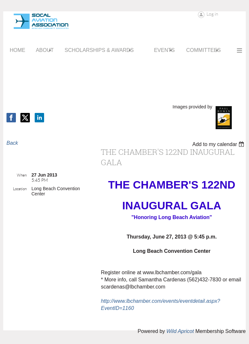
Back (12, 143)
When (22, 175)
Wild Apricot (180, 331)
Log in (212, 14)
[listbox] (219, 144)
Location (20, 189)
